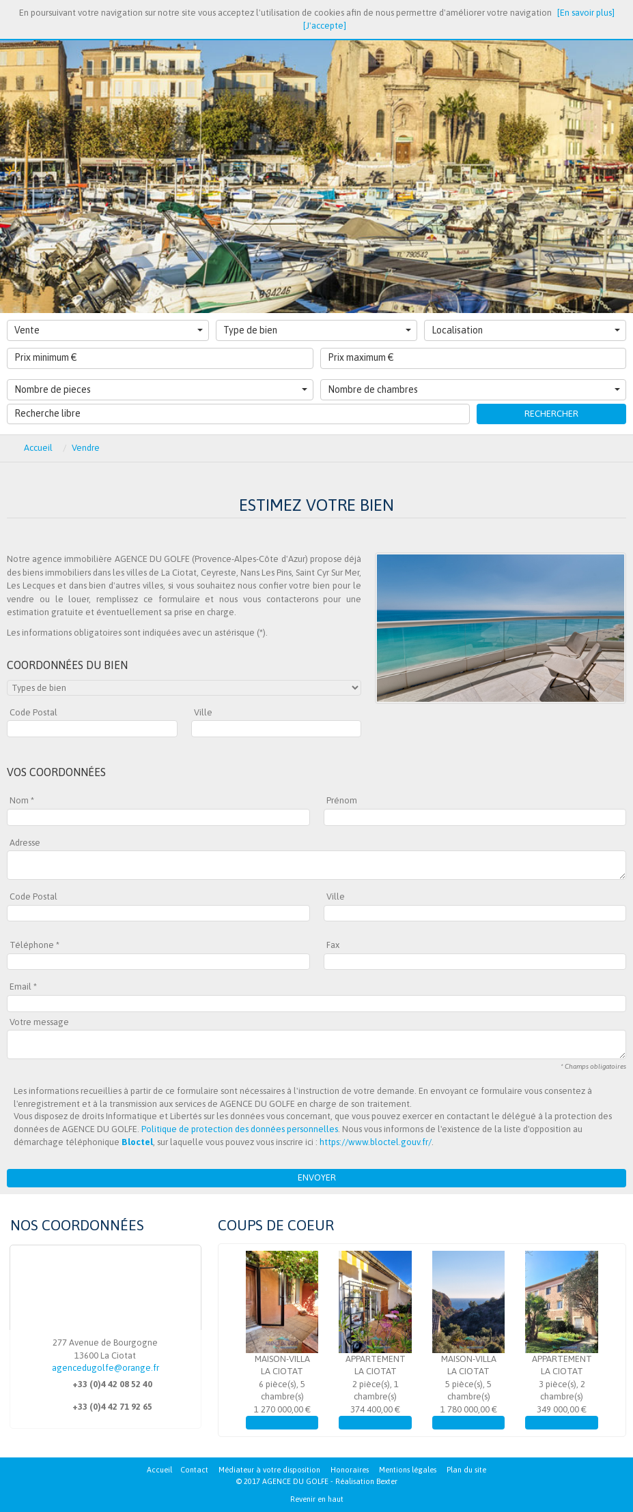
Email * (23, 986)
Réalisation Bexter (366, 1481)
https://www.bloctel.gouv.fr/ (376, 1142)
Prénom (341, 800)
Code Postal (33, 712)
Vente (108, 330)
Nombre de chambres (474, 389)
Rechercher (551, 414)
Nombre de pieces (160, 389)
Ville (203, 712)
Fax (332, 945)
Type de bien (317, 330)
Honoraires (349, 1470)
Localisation (526, 330)
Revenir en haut (316, 1499)
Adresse (25, 842)
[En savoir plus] (586, 13)
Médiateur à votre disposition (269, 1470)
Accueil (159, 1470)
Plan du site (466, 1470)
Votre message (39, 1022)
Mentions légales (407, 1470)
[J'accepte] (324, 25)
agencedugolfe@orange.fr (105, 1368)
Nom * (22, 800)
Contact (194, 1470)
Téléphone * (34, 945)
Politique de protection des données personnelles (239, 1129)
